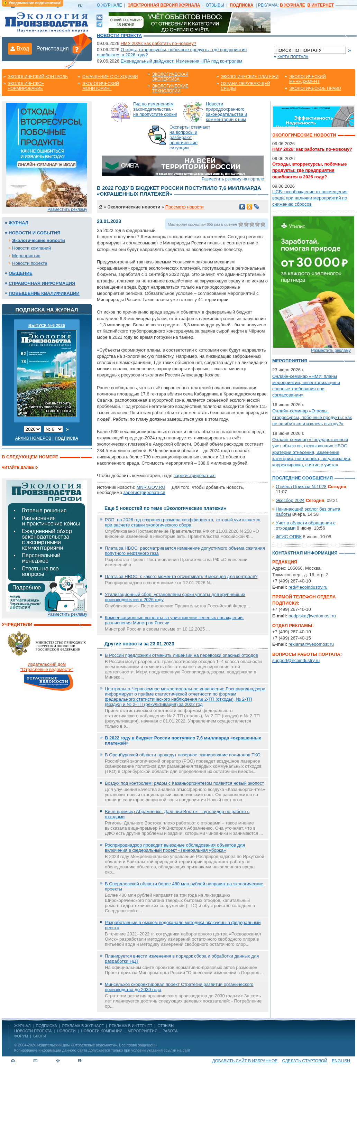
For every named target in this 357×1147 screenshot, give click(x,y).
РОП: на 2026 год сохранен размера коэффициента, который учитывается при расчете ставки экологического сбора (182, 522)
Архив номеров (33, 438)
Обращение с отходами (110, 76)
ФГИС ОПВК (289, 536)
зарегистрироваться (195, 475)
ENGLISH (341, 1061)
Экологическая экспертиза (170, 77)
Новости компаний (31, 248)
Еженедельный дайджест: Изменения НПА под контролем (181, 61)
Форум (21, 1036)
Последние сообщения (302, 478)
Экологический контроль (38, 76)
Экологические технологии (170, 88)
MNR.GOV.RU (150, 487)
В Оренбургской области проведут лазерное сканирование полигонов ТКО (182, 754)
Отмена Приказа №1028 (301, 486)
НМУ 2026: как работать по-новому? (158, 43)
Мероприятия (26, 255)
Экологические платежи (249, 76)
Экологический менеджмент (307, 79)
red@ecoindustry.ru (308, 587)
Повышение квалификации (44, 293)
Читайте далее (18, 467)
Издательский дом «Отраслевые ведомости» (77, 1045)
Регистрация (52, 49)
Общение (21, 273)
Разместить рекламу (67, 209)
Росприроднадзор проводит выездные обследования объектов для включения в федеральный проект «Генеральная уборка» (175, 847)
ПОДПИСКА (46, 1026)
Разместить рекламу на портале (233, 179)
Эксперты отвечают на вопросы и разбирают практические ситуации (190, 137)
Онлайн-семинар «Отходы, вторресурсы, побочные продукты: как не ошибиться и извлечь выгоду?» (312, 417)
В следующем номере (30, 456)
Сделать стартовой (304, 1061)
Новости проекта (119, 35)
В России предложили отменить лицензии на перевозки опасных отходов (181, 655)
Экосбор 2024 (290, 500)
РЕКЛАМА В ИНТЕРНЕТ (130, 1026)
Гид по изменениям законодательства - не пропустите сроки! (155, 109)
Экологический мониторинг (100, 86)
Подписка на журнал (47, 310)
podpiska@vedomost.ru (312, 615)
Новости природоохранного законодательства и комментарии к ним (226, 111)
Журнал (18, 222)
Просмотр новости (184, 206)
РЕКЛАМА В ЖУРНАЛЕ (83, 1026)
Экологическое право (315, 88)
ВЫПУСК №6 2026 (46, 325)
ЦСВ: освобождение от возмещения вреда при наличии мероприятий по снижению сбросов (310, 198)
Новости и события (34, 232)
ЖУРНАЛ (22, 1026)
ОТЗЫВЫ (215, 5)
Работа (170, 1031)
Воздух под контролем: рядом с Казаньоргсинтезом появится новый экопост (184, 783)
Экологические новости (38, 240)
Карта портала (292, 57)
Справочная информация (42, 283)
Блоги (39, 1036)
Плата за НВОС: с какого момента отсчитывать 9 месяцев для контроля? (181, 576)
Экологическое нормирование (26, 86)
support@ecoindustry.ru (296, 660)
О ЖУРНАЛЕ (109, 5)
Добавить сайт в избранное (244, 1061)
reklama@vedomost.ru (311, 644)
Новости (66, 1031)
